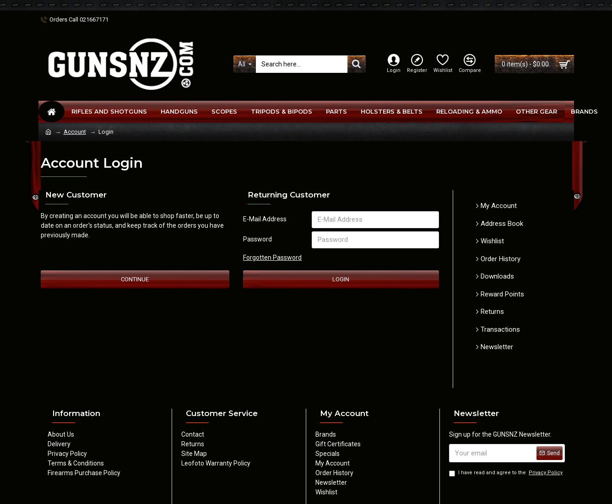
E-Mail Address (265, 219)
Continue (135, 281)
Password (257, 240)
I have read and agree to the (506, 473)
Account (75, 131)
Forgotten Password (272, 259)
